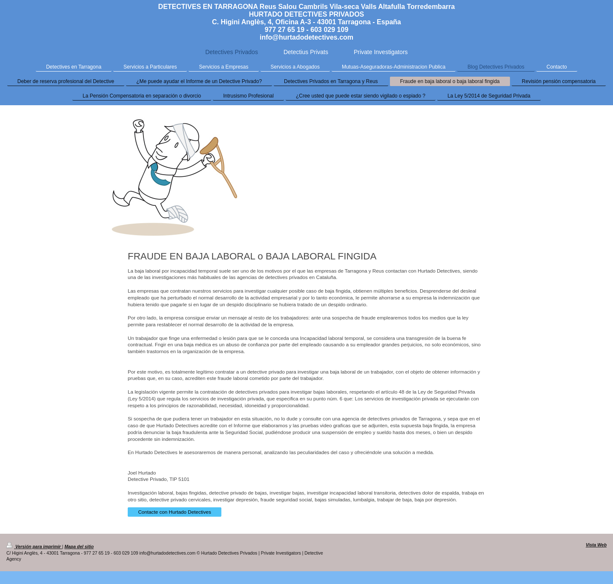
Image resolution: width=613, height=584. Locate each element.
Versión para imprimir (34, 546)
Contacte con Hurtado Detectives (174, 512)
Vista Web (596, 545)
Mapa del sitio (79, 546)
